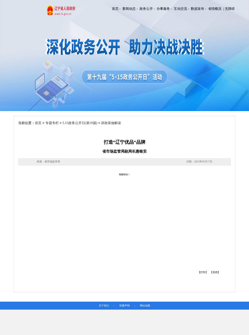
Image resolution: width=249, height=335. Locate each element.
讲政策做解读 (111, 123)
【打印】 (203, 272)
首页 (38, 123)
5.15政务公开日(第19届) (79, 123)
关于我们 (104, 305)
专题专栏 (52, 123)
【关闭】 (215, 272)
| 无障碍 (229, 9)
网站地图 (145, 305)
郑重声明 (124, 305)
